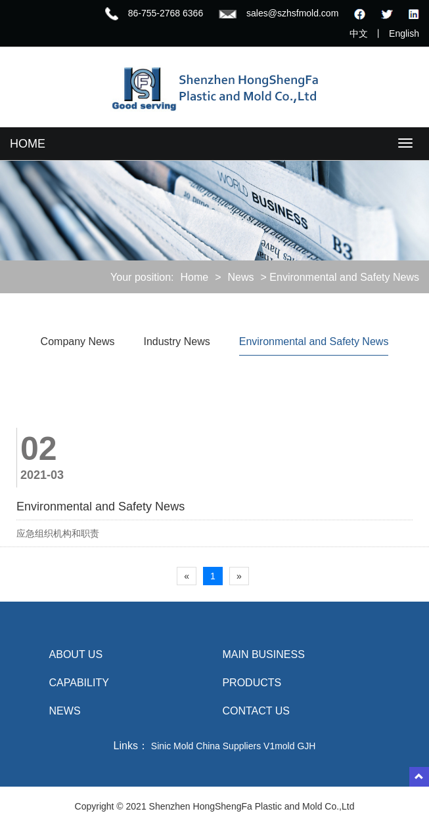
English (404, 33)
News (241, 277)
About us (76, 654)
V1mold (278, 746)
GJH (306, 746)
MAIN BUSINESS (263, 654)
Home (194, 277)
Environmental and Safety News (314, 341)
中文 (359, 33)
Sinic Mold (172, 746)
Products (251, 682)
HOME (27, 143)
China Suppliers (228, 746)
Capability (79, 682)
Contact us (256, 710)
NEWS (65, 710)
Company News (78, 341)
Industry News (176, 341)
